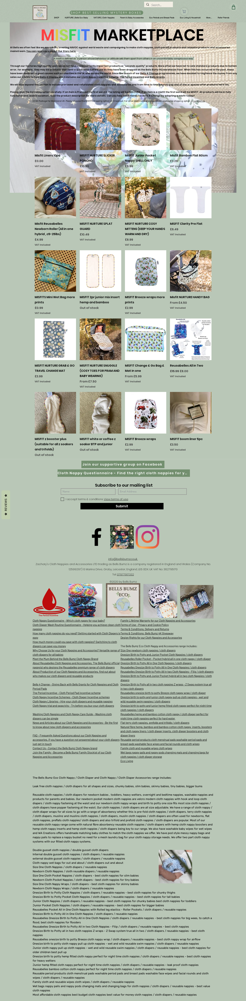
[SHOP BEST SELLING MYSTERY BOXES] (106, 13)
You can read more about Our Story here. (51, 51)
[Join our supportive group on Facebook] (122, 464)
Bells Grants (157, 77)
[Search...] (158, 5)
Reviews (6, 505)
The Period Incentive (132, 77)
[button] (56, 17)
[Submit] (122, 506)
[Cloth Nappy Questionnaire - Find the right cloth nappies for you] (124, 473)
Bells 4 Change (149, 73)
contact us (199, 101)
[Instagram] (147, 537)
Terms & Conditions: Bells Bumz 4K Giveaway (147, 633)
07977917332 (125, 574)
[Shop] (184, 11)
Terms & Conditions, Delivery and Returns (145, 629)
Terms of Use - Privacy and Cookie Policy (145, 624)
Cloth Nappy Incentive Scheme (99, 77)
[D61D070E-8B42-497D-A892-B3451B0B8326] (122, 537)
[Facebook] (96, 537)
